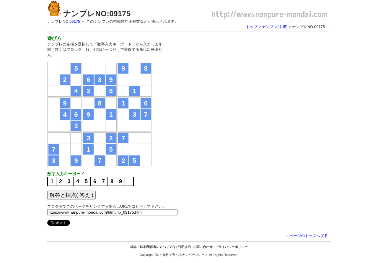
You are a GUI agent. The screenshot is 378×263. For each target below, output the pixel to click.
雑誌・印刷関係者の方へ (148, 247)
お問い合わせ (203, 247)
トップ (252, 27)
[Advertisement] (221, 76)
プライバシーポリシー (231, 247)
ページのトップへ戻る (308, 235)
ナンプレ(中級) (275, 27)
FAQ (172, 247)
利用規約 (184, 247)
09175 (74, 21)
